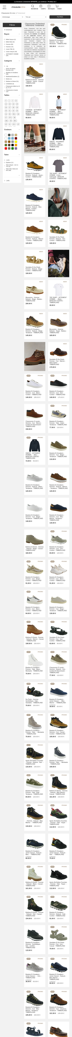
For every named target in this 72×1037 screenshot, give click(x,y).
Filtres (60, 17)
